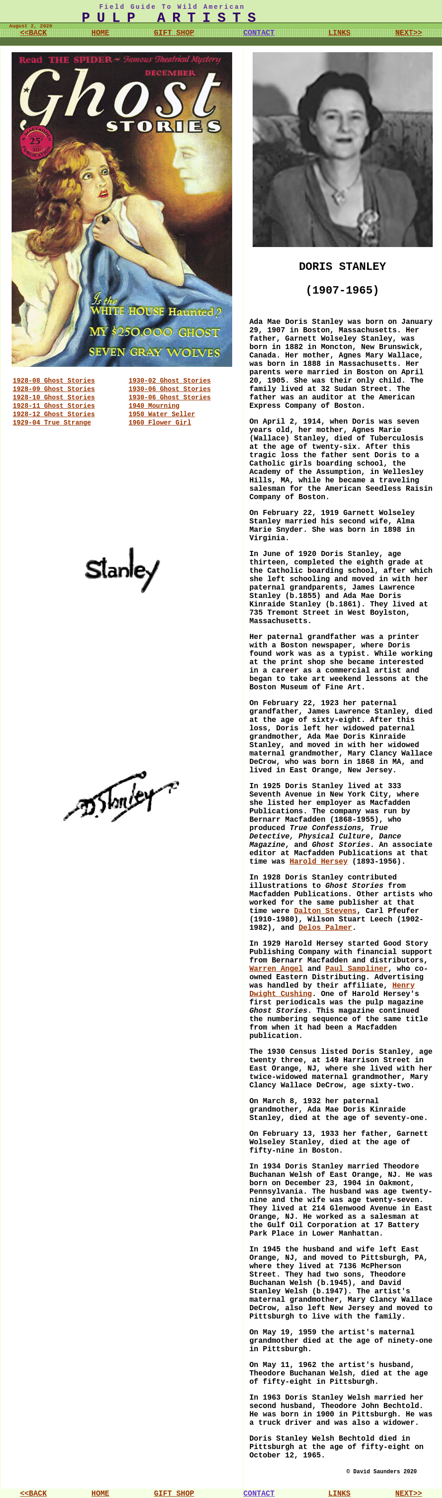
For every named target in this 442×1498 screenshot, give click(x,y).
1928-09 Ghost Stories (54, 389)
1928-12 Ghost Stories (54, 414)
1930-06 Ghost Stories (170, 389)
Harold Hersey (318, 862)
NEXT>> (408, 33)
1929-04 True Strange (52, 422)
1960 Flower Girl (160, 422)
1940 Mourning (154, 406)
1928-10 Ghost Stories (54, 397)
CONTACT (259, 33)
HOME (100, 33)
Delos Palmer (325, 928)
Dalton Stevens (325, 911)
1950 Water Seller (162, 414)
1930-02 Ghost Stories (170, 381)
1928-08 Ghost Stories (54, 381)
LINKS (339, 33)
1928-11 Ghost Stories (54, 406)
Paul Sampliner (356, 969)
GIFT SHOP (174, 33)
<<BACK (33, 33)
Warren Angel (276, 969)
